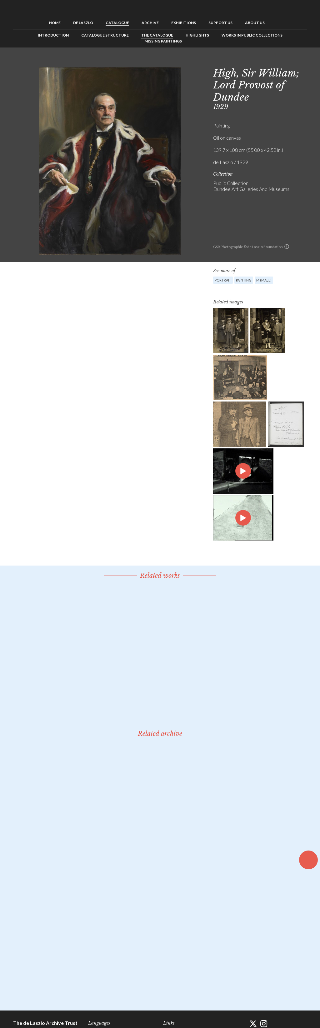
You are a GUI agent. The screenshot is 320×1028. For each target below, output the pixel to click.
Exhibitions (183, 22)
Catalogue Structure (105, 35)
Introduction (53, 35)
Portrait (223, 280)
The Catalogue (157, 35)
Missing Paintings (163, 41)
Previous (283, 61)
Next (302, 61)
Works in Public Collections (252, 35)
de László (83, 22)
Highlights (197, 35)
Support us (220, 22)
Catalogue (117, 22)
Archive (150, 22)
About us (255, 22)
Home (55, 22)
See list (292, 61)
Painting (244, 280)
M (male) (264, 280)
